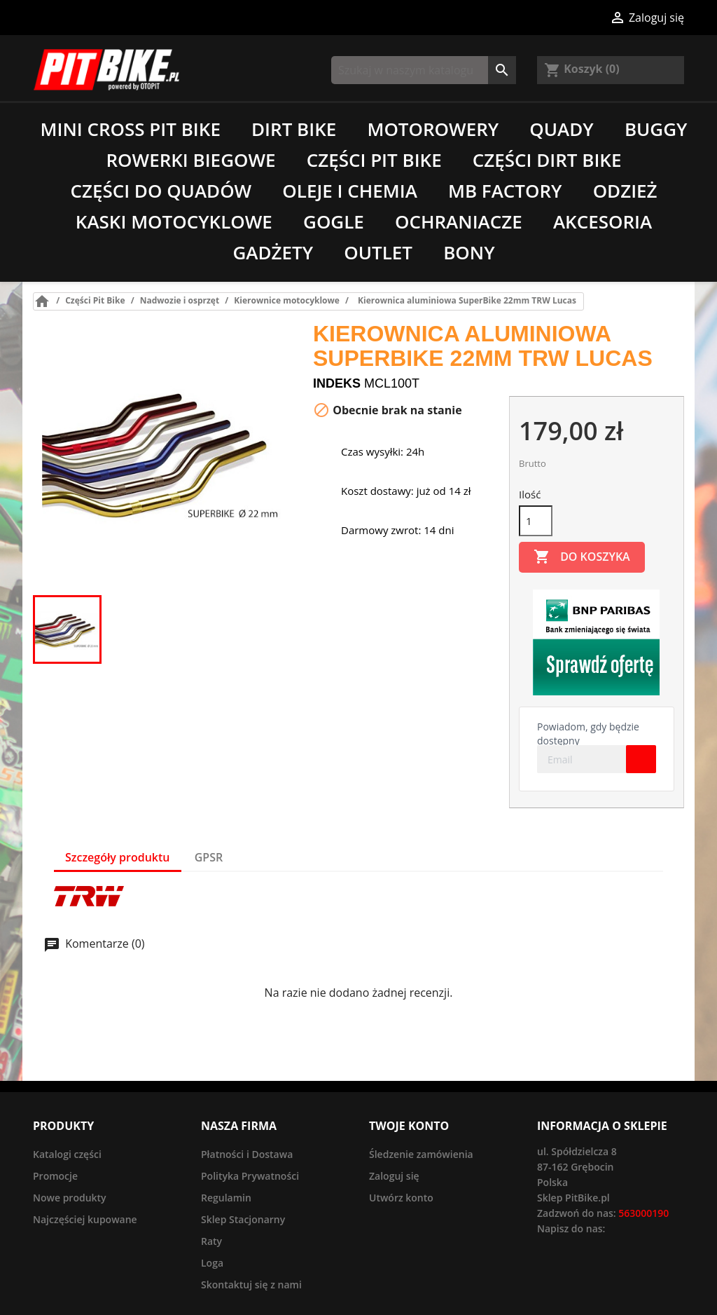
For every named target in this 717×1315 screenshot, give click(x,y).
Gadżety (272, 252)
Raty (211, 1241)
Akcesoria (602, 221)
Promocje (55, 1176)
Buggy (656, 129)
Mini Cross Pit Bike (131, 129)
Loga (212, 1262)
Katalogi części (67, 1154)
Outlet (378, 252)
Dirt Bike (293, 129)
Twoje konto (409, 1125)
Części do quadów (160, 190)
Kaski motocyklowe (174, 221)
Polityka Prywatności (250, 1176)
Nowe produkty (69, 1197)
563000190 (643, 1213)
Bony (468, 252)
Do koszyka (582, 557)
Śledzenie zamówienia (421, 1154)
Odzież (625, 190)
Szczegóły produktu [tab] (117, 857)
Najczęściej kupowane (85, 1219)
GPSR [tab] (209, 857)
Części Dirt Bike (547, 159)
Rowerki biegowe (191, 159)
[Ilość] (535, 520)
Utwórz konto (401, 1197)
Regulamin (226, 1197)
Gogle (333, 221)
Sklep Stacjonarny (243, 1219)
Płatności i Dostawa (247, 1154)
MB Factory (505, 190)
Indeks (337, 383)
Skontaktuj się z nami (251, 1284)
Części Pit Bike (374, 159)
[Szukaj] (423, 70)
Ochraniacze (458, 221)
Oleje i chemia (349, 190)
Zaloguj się (394, 1176)
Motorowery (433, 129)
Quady (561, 129)
